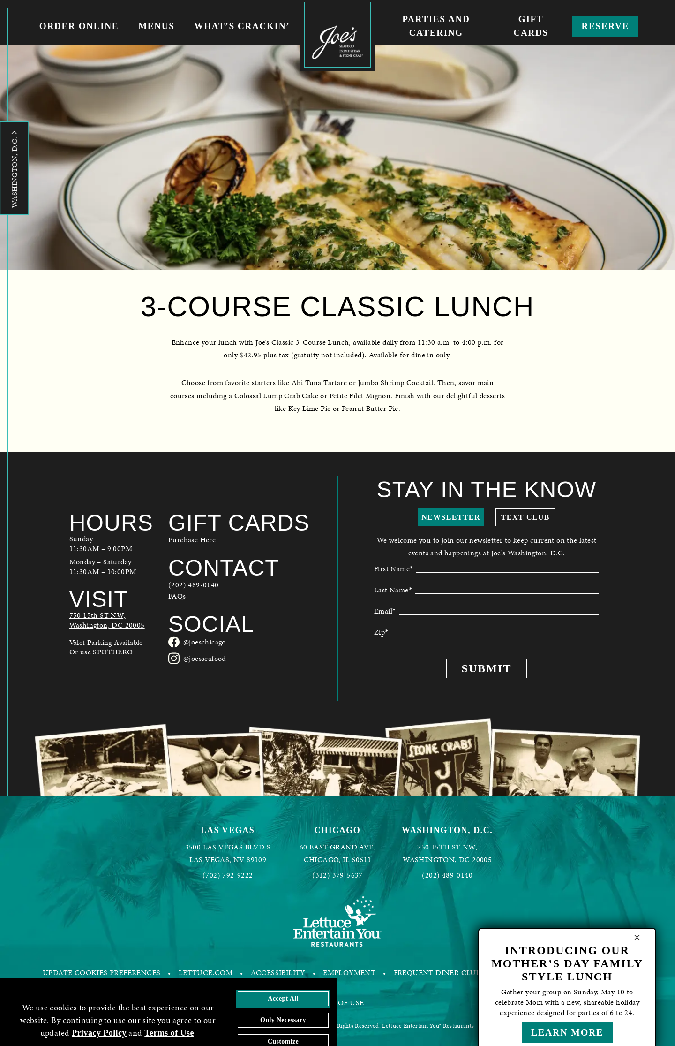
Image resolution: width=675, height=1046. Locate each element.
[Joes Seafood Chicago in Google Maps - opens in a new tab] (337, 853)
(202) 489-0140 (193, 585)
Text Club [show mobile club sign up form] (525, 517)
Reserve (605, 26)
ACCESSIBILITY (278, 972)
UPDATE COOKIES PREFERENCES (101, 972)
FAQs (177, 596)
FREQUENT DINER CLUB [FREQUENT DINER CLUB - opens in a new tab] (437, 972)
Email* (384, 610)
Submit (487, 668)
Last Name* (393, 589)
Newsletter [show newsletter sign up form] (450, 517)
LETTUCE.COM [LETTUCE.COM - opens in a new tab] (205, 972)
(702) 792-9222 (227, 875)
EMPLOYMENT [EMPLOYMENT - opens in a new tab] (349, 972)
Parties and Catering (436, 26)
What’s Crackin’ (242, 26)
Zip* (381, 631)
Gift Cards (530, 26)
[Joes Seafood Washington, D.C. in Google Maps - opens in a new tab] (111, 620)
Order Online (79, 26)
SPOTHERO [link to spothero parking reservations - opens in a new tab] (113, 651)
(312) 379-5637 (337, 875)
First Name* (393, 568)
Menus (156, 26)
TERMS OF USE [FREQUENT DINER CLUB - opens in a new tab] (337, 1002)
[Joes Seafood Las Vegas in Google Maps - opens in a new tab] (227, 853)
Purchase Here (192, 540)
